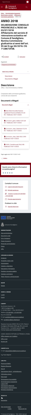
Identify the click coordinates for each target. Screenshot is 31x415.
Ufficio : (3, 88)
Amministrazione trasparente (13, 13)
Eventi (3, 297)
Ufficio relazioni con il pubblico (9, 336)
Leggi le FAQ (4, 384)
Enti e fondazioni (5, 238)
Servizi (19, 407)
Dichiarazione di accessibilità (8, 379)
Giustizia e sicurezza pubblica (9, 271)
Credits (9, 409)
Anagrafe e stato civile (7, 261)
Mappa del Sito (22, 409)
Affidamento (17, 15)
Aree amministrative (6, 233)
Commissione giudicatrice (7, 17)
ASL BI (3, 369)
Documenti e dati (5, 236)
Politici (3, 246)
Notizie (3, 286)
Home (2, 13)
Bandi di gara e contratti (7, 15)
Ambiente (3, 258)
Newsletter (4, 400)
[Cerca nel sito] (26, 7)
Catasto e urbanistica (7, 266)
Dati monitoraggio (6, 407)
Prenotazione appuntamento (9, 388)
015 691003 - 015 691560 (13, 312)
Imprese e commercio (7, 274)
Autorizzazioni (5, 263)
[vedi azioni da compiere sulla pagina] (21, 56)
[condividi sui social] (5, 56)
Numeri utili (4, 342)
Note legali (4, 377)
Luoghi (3, 295)
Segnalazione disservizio (7, 386)
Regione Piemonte (6, 2)
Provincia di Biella (6, 363)
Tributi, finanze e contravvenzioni (10, 277)
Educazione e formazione (8, 269)
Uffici (2, 249)
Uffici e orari (4, 339)
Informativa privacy (6, 374)
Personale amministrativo (8, 244)
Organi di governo (6, 241)
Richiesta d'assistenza (7, 390)
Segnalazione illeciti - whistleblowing (11, 371)
